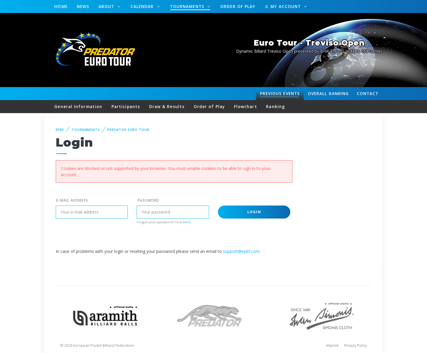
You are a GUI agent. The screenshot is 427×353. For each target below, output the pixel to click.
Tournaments (188, 6)
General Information (78, 106)
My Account (283, 6)
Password (149, 200)
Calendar (142, 6)
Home (60, 6)
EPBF (60, 129)
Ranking (328, 93)
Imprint (332, 345)
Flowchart (245, 106)
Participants (125, 106)
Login (254, 211)
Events (280, 93)
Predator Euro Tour (128, 129)
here (187, 222)
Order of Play (237, 6)
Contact (368, 93)
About (107, 6)
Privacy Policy (355, 345)
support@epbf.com (241, 251)
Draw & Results (166, 106)
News (83, 6)
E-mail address (72, 200)
